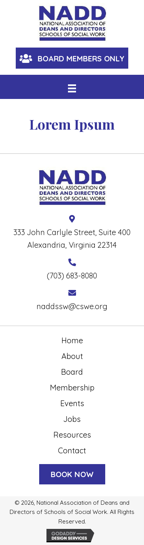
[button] (72, 58)
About (72, 356)
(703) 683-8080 (72, 275)
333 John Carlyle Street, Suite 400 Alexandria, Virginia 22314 (72, 238)
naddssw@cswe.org (72, 306)
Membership (72, 387)
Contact (72, 450)
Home (72, 340)
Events (72, 403)
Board (72, 372)
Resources (72, 435)
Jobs (72, 419)
